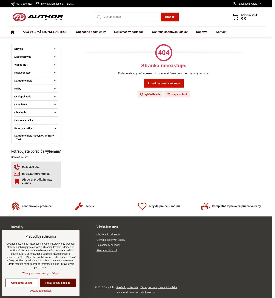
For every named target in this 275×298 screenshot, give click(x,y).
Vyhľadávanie (150, 94)
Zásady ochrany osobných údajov (158, 287)
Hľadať (169, 16)
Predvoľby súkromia (127, 287)
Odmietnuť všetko (21, 292)
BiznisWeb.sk (147, 292)
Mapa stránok (177, 94)
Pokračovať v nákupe (163, 83)
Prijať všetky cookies (57, 292)
